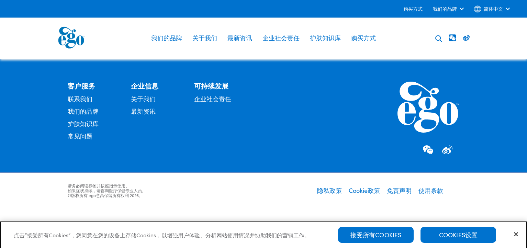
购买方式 (363, 37)
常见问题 (80, 136)
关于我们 (204, 37)
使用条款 (430, 190)
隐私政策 (329, 190)
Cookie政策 (364, 190)
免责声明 (399, 190)
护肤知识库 (325, 37)
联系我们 (80, 98)
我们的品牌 (166, 37)
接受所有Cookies (375, 236)
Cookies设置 (458, 236)
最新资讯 (239, 37)
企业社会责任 (281, 37)
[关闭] (516, 236)
